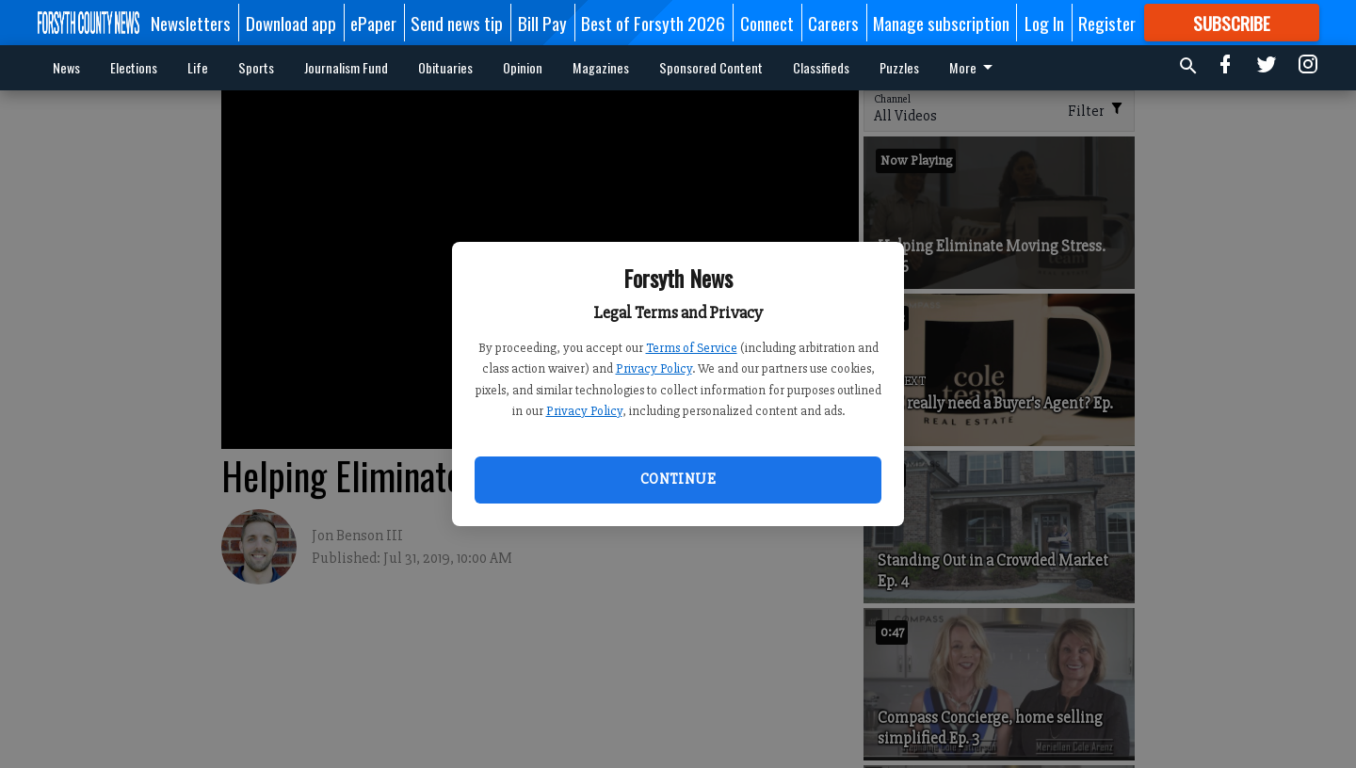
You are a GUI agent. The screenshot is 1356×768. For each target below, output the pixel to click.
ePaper (373, 22)
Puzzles (899, 67)
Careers (833, 22)
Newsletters (191, 22)
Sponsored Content (711, 67)
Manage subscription (941, 22)
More (974, 67)
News (66, 67)
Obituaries (445, 67)
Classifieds (821, 67)
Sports (256, 67)
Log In (1044, 22)
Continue (678, 479)
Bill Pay (542, 22)
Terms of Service (691, 348)
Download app (291, 22)
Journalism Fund (346, 67)
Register (1107, 22)
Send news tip (457, 22)
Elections (133, 67)
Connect (767, 22)
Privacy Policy (654, 368)
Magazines (601, 67)
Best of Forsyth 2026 (653, 22)
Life (197, 67)
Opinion (522, 67)
